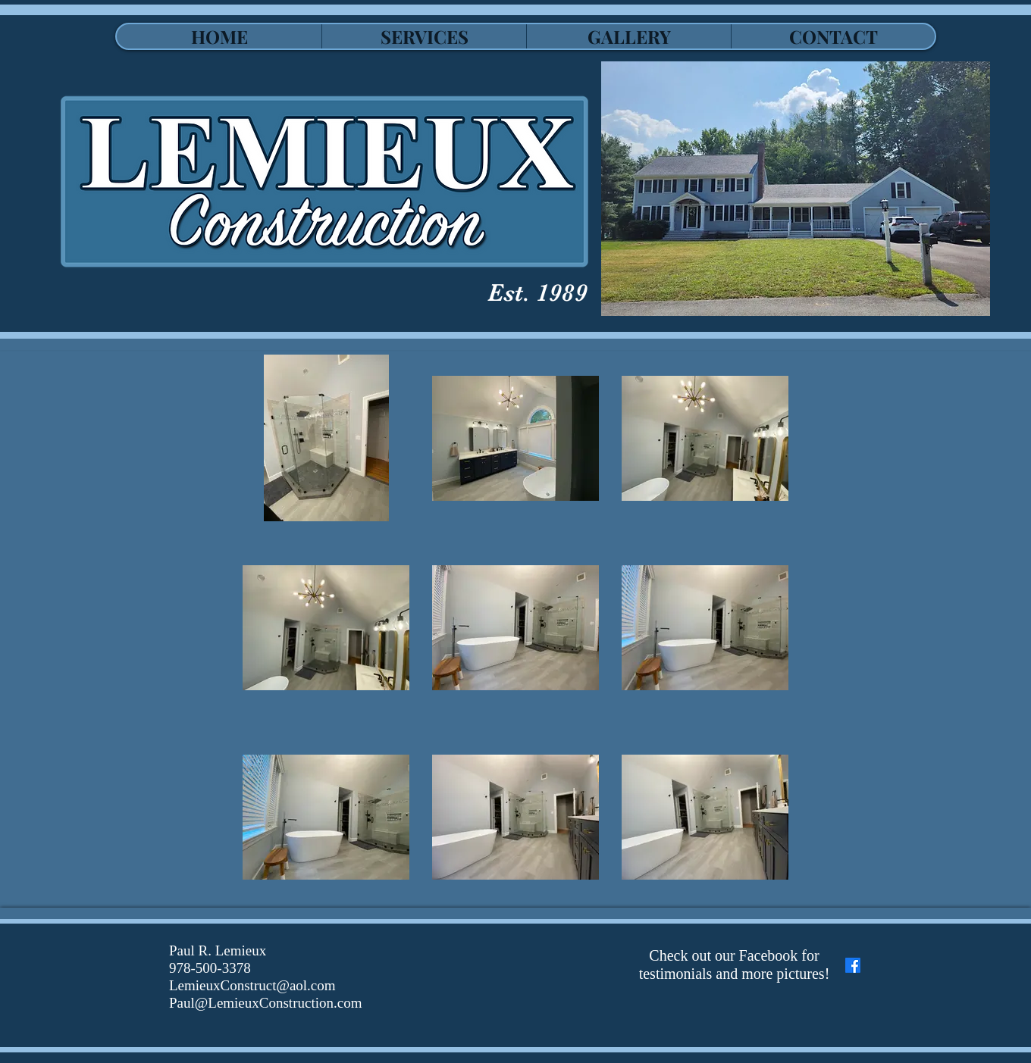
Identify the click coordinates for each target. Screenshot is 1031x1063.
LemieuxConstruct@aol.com (252, 985)
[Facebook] (852, 965)
